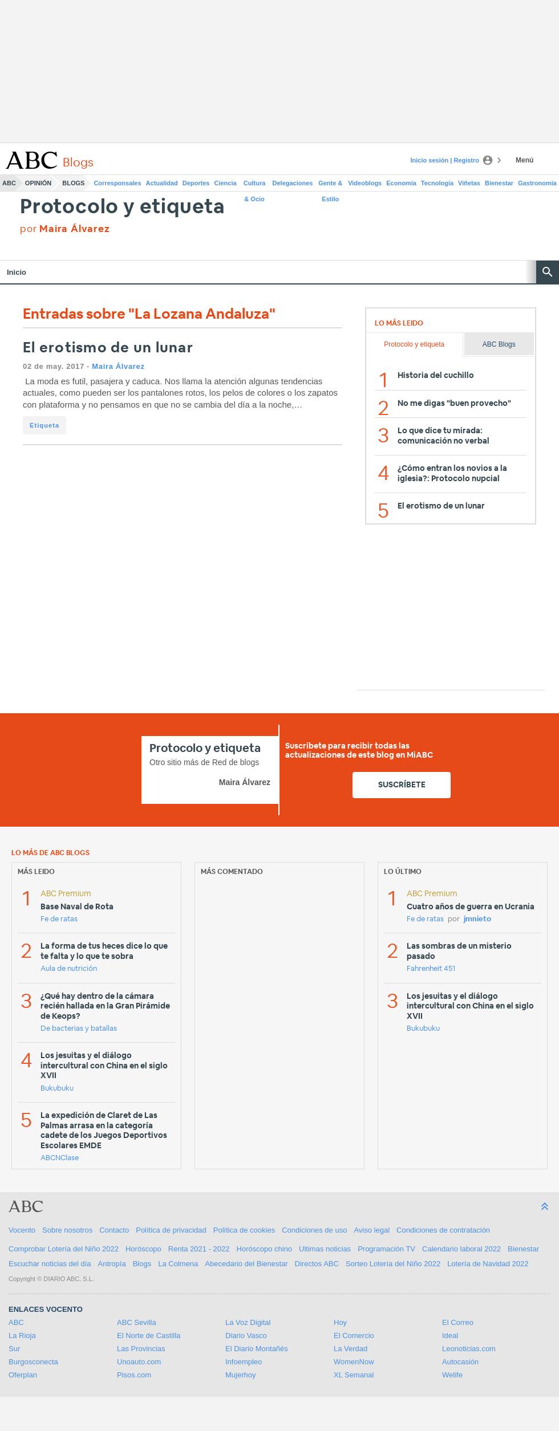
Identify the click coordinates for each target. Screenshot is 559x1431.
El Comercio (354, 1335)
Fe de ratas (59, 919)
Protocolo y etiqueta (122, 207)
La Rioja (22, 1335)
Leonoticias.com (469, 1348)
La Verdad (350, 1348)
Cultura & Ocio (255, 185)
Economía (401, 183)
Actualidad (162, 183)
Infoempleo (243, 1361)
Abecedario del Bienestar (246, 1263)
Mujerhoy (240, 1375)
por (65, 229)
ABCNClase (59, 1158)
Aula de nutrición (68, 969)
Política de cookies (244, 1230)
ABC (9, 183)
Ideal (450, 1335)
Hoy (340, 1322)
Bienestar (499, 183)
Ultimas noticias (325, 1249)
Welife (452, 1375)
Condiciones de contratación (443, 1230)
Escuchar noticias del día (50, 1263)
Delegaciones (293, 183)
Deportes (196, 183)
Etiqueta (44, 425)
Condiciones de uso (314, 1230)
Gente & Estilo (330, 185)
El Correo (457, 1322)
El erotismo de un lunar (108, 348)
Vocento (22, 1230)
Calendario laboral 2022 (461, 1249)
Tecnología (437, 183)
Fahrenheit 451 (431, 969)
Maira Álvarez (118, 366)
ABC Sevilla (136, 1322)
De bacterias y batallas (78, 1028)
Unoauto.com (139, 1361)
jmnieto (477, 919)
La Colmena (178, 1263)
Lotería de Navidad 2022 (487, 1263)
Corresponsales (117, 183)
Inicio (16, 272)
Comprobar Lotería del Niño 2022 (64, 1249)
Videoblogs (365, 183)
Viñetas (469, 183)
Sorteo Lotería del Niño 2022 (393, 1263)
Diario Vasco (246, 1335)
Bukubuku (57, 1088)
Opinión (38, 183)
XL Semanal (354, 1375)
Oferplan (23, 1375)
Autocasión (460, 1361)
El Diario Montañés (256, 1348)
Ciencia (225, 183)
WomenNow (354, 1361)
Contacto (114, 1230)
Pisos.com (134, 1375)
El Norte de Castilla (148, 1335)
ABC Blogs (499, 344)
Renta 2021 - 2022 (199, 1249)
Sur (14, 1348)
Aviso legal (372, 1230)
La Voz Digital (248, 1322)
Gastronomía (537, 183)
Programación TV (386, 1249)
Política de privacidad (171, 1230)
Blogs (73, 183)
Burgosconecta (33, 1361)
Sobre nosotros (67, 1230)
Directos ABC (317, 1263)
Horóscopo (143, 1249)
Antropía (112, 1263)
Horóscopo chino (265, 1249)
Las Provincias (141, 1348)
